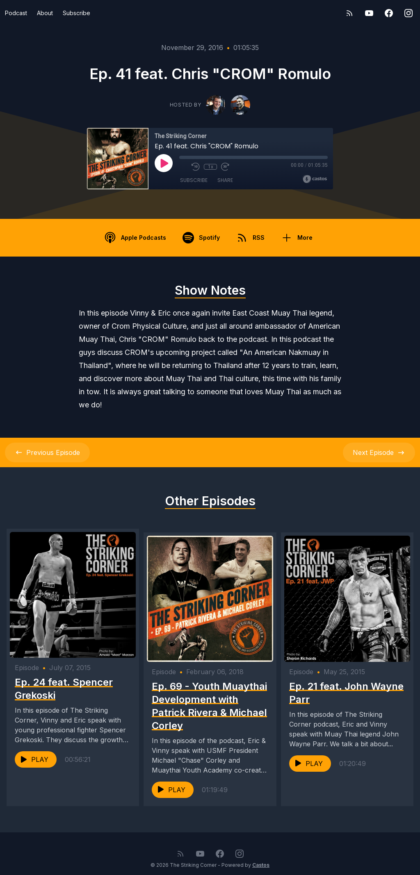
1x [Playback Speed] (210, 167)
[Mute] (183, 166)
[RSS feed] (349, 13)
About (45, 12)
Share (225, 180)
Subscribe (76, 12)
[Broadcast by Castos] (315, 179)
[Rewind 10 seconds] (196, 167)
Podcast (16, 12)
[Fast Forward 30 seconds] (225, 167)
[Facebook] (389, 13)
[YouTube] (369, 13)
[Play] (164, 163)
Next (379, 452)
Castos (260, 858)
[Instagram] (408, 13)
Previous (47, 452)
